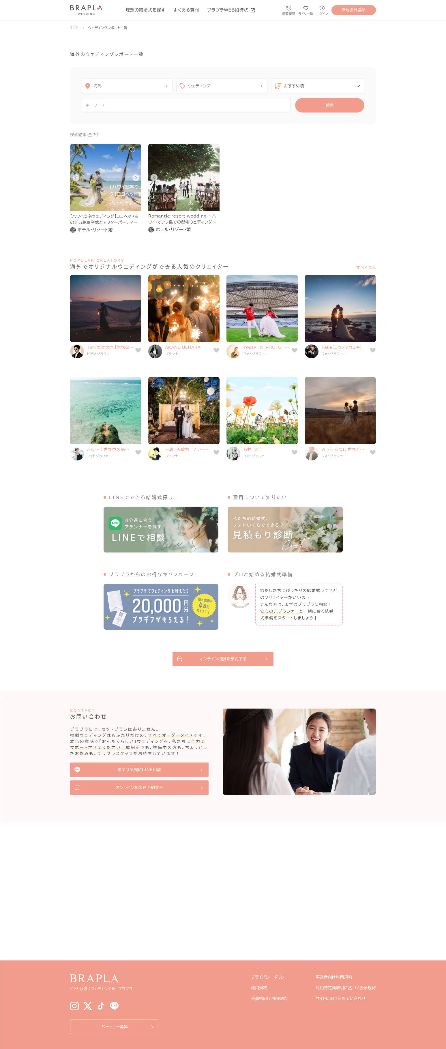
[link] (105, 230)
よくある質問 (186, 10)
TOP (74, 27)
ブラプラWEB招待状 (231, 10)
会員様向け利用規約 (269, 998)
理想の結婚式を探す (145, 10)
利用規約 (259, 988)
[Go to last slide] (75, 177)
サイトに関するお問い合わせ (341, 998)
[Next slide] (135, 177)
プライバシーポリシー (269, 977)
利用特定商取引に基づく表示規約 (346, 988)
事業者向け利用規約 (334, 977)
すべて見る (366, 267)
